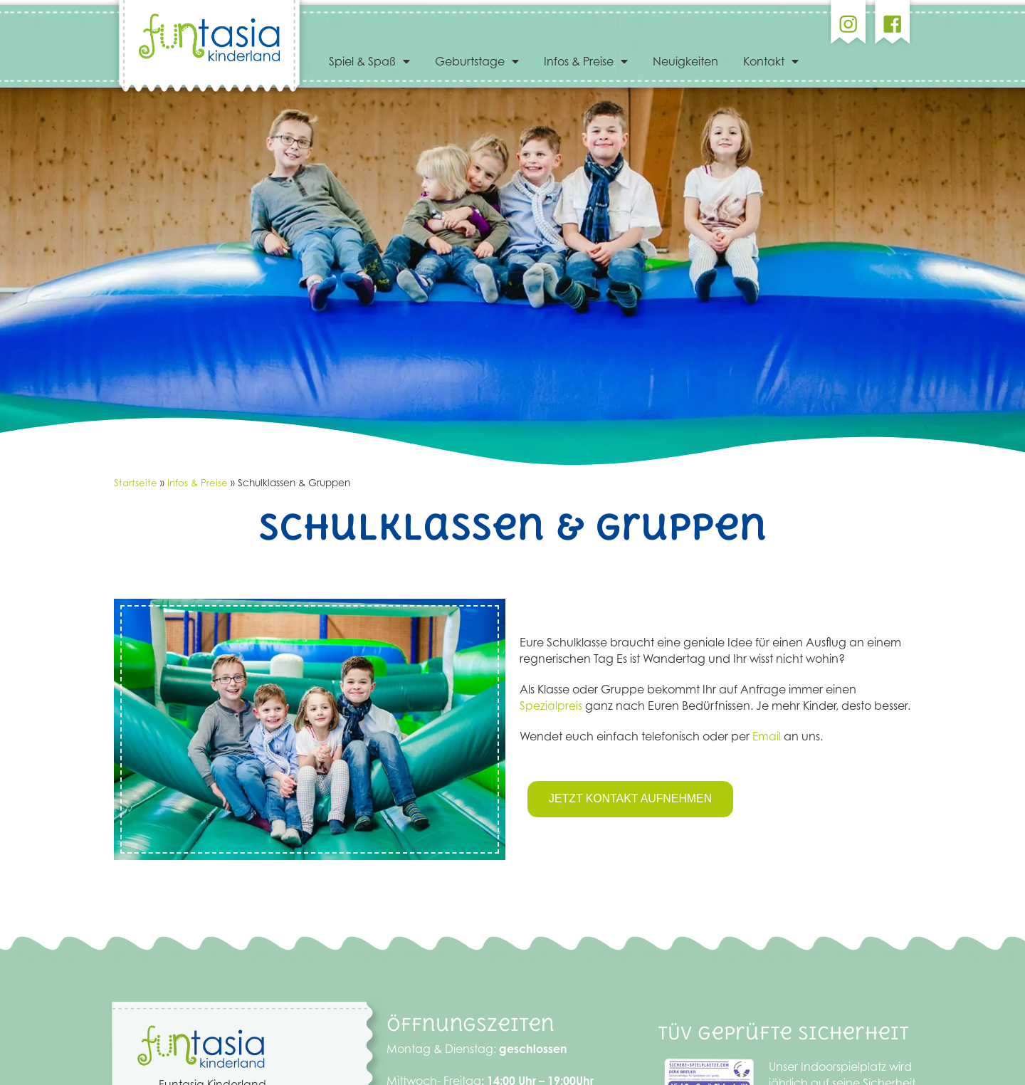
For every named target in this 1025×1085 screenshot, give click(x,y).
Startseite (135, 482)
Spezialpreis (551, 705)
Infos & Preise (586, 61)
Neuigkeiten (685, 61)
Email (767, 736)
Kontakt (771, 61)
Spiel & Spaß (369, 61)
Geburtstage (477, 61)
